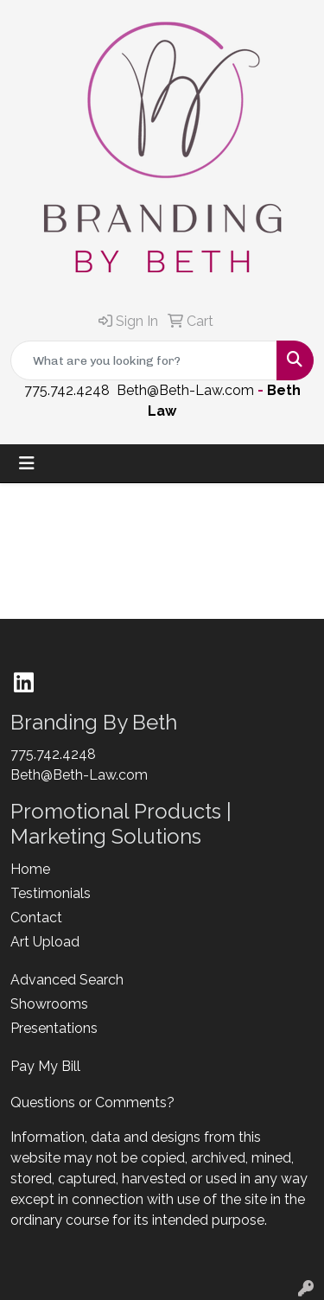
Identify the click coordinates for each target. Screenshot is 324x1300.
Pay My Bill (45, 1066)
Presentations (54, 1028)
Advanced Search (67, 980)
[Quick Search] (143, 360)
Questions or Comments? (92, 1102)
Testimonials (50, 893)
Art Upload (44, 942)
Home (30, 869)
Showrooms (49, 1004)
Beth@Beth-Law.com (185, 390)
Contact (36, 917)
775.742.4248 (67, 390)
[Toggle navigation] (27, 463)
